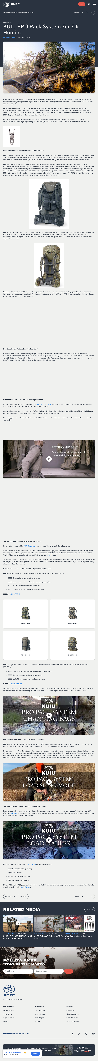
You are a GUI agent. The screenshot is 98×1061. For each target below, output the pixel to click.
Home (4, 12)
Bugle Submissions (9, 1018)
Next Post (23, 896)
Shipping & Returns (72, 1014)
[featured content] (49, 1050)
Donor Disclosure (72, 1018)
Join (81, 4)
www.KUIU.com (24, 887)
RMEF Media (10, 12)
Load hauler (13, 813)
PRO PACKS (15, 594)
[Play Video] (49, 459)
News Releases (40, 1014)
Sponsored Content (9, 38)
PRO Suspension (30, 546)
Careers (5, 1022)
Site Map (37, 1022)
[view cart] (88, 4)
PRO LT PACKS (16, 684)
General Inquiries (8, 1010)
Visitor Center (7, 1014)
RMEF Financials (40, 1010)
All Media (90, 909)
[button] (83, 12)
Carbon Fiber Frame (44, 404)
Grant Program (39, 1018)
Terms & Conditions (72, 1022)
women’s (50, 555)
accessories (32, 864)
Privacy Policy (70, 1010)
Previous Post (10, 896)
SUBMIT (68, 971)
